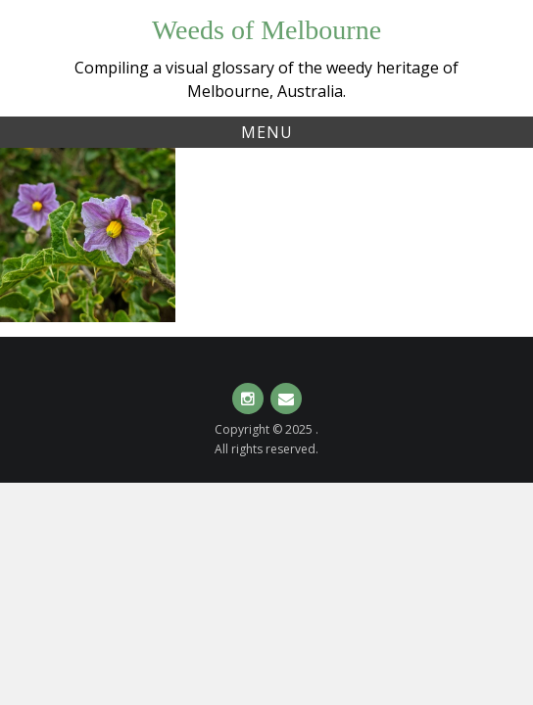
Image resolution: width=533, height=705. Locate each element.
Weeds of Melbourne (266, 30)
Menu (267, 132)
